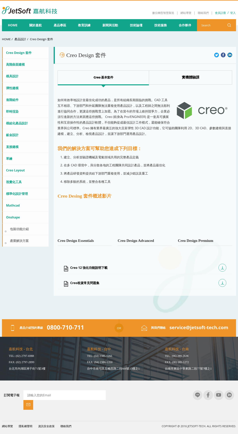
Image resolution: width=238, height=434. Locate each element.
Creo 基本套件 (103, 77)
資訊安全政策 (46, 416)
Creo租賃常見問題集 (84, 283)
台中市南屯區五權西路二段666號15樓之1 (113, 368)
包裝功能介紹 (19, 229)
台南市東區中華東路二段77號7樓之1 (188, 368)
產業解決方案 (19, 241)
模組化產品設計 (17, 123)
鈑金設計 (12, 135)
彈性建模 (12, 88)
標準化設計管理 (17, 194)
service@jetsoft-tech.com (198, 327)
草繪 (9, 158)
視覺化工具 (14, 182)
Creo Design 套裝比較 (190, 77)
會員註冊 (220, 13)
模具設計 (12, 76)
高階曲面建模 (15, 64)
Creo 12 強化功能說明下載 (88, 268)
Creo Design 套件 (41, 39)
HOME (6, 39)
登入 (233, 13)
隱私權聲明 (25, 416)
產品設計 (20, 39)
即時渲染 (12, 111)
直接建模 (12, 147)
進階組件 (12, 100)
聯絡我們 (65, 416)
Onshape (13, 217)
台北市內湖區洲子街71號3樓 (27, 368)
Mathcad (13, 205)
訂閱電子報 (12, 395)
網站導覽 (7, 416)
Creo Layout (15, 170)
